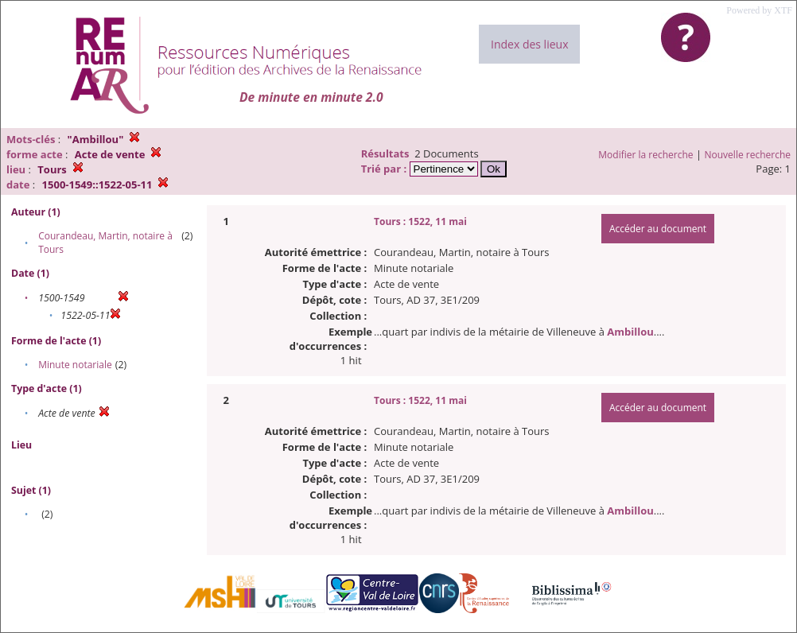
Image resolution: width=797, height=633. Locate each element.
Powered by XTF (759, 10)
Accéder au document (657, 228)
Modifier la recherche (645, 154)
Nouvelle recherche (748, 154)
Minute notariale (75, 364)
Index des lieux (529, 44)
